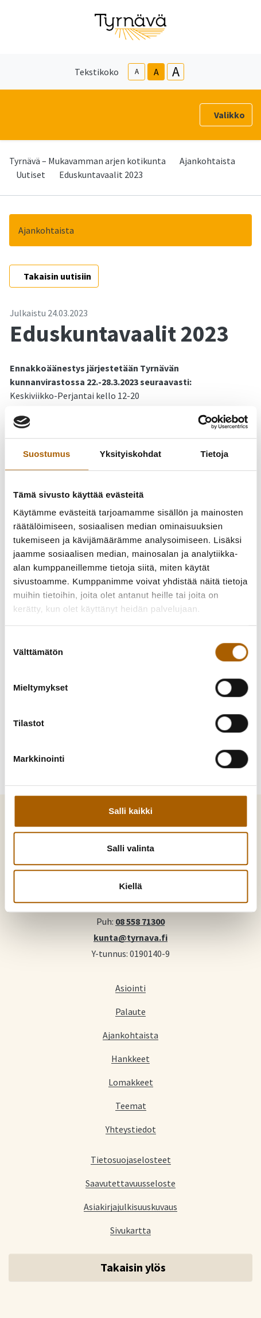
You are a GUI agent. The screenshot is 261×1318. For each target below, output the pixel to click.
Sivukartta (130, 1229)
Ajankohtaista (207, 160)
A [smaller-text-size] (137, 71)
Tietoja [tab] (214, 454)
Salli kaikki (130, 811)
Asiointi (130, 987)
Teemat (130, 1105)
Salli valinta (130, 848)
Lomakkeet (130, 1081)
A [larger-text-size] (176, 71)
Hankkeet (130, 1058)
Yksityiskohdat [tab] (130, 454)
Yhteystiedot (131, 1128)
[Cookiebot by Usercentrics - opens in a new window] (197, 421)
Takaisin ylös (133, 1267)
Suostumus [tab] (47, 454)
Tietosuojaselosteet (131, 1159)
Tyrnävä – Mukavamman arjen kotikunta (87, 160)
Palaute (130, 1011)
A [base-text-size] (156, 71)
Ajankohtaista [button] (46, 230)
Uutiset (30, 174)
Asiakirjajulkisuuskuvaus (130, 1206)
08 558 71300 (140, 921)
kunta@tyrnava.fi (130, 937)
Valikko (229, 115)
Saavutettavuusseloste (130, 1182)
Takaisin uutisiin (57, 276)
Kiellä (130, 886)
